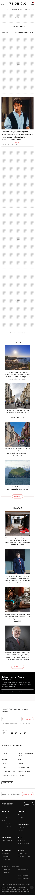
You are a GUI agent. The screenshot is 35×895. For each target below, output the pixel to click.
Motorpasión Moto (23, 843)
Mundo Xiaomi (6, 827)
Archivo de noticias (18, 333)
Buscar (26, 794)
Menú (2, 4)
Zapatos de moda (8, 771)
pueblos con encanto (9, 775)
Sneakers (14, 692)
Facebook (7, 732)
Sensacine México (23, 875)
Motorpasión (21, 840)
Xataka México (6, 869)
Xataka (4, 815)
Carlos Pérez (6, 144)
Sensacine (21, 827)
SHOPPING (13, 9)
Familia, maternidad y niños (26, 692)
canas (23, 32)
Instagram (16, 732)
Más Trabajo (17, 666)
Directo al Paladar (7, 840)
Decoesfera (5, 856)
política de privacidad (24, 723)
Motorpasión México (24, 884)
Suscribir (28, 719)
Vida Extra (21, 818)
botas (4, 767)
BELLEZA (4, 9)
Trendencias (5, 853)
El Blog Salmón (22, 853)
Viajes (17, 342)
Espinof (20, 830)
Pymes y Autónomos (24, 856)
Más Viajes (17, 496)
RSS (20, 732)
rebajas (17, 32)
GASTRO (28, 9)
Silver (4, 763)
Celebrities (17, 142)
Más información (28, 893)
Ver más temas (7, 782)
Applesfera (5, 821)
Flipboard (24, 732)
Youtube (12, 732)
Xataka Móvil (6, 818)
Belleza (20, 763)
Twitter (3, 732)
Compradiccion (6, 859)
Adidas (29, 32)
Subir (27, 804)
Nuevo (32, 4)
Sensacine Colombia (24, 878)
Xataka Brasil (6, 872)
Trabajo (17, 508)
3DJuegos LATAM (23, 869)
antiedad (21, 775)
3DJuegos (21, 815)
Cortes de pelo (23, 767)
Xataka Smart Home (8, 824)
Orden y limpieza (24, 771)
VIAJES (20, 9)
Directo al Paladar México (9, 884)
